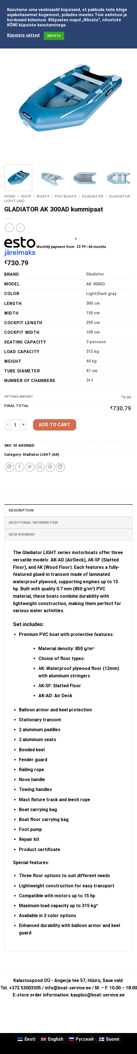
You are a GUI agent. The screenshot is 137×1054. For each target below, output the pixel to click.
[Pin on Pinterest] (50, 467)
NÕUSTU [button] (54, 36)
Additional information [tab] (33, 522)
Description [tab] (21, 510)
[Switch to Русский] (81, 1039)
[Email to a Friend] (40, 467)
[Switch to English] (52, 1039)
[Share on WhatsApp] (9, 467)
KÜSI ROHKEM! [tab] (22, 534)
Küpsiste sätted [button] (23, 35)
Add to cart (54, 424)
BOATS (43, 196)
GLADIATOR (92, 196)
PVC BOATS (65, 196)
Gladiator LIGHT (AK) (41, 454)
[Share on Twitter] (29, 467)
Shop (26, 196)
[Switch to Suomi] (109, 1039)
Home (10, 196)
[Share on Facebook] (19, 467)
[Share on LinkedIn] (60, 467)
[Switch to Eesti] (26, 1039)
